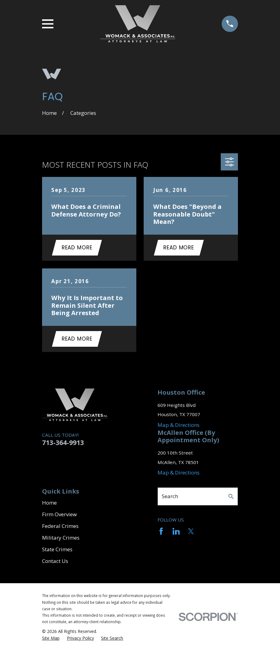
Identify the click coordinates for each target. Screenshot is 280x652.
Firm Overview (59, 515)
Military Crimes (61, 538)
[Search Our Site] (231, 497)
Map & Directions (179, 426)
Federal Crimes (60, 527)
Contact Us (55, 562)
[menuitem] (51, 639)
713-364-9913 (63, 443)
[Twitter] (191, 532)
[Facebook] (161, 532)
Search (170, 497)
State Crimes (57, 550)
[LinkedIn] (176, 532)
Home (49, 503)
